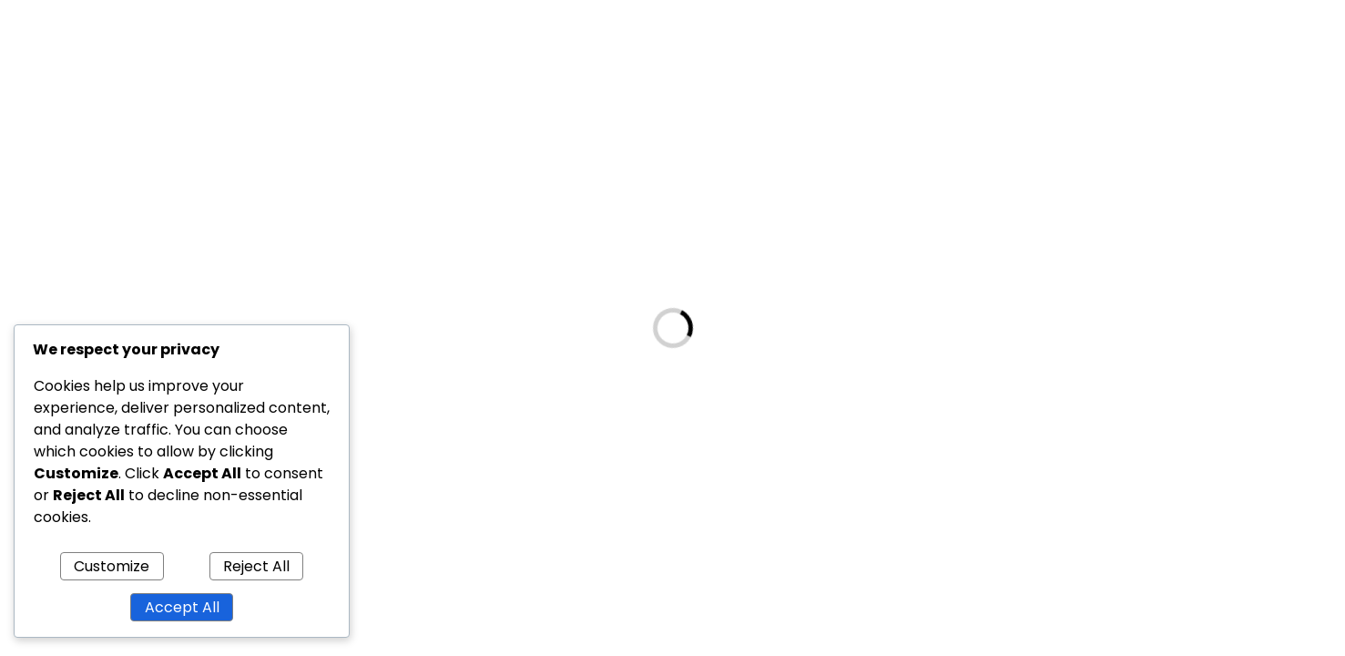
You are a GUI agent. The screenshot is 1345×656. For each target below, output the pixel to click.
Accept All (182, 607)
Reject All (256, 566)
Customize (111, 566)
